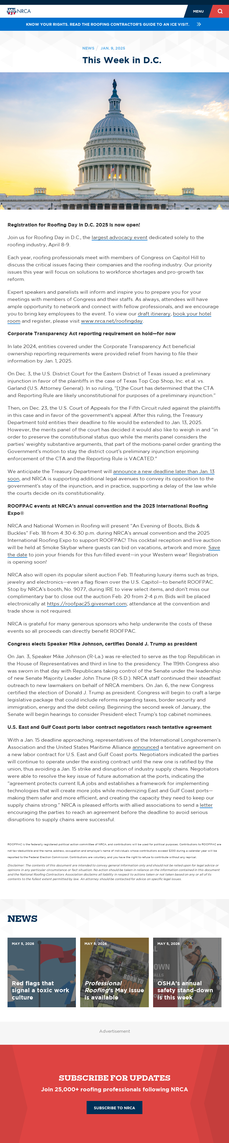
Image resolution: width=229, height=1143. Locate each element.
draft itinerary (154, 313)
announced (145, 747)
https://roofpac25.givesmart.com (87, 603)
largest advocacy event (119, 237)
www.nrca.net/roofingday (112, 320)
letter (206, 805)
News (88, 48)
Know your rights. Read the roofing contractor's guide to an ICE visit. (114, 24)
